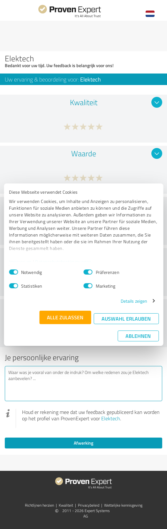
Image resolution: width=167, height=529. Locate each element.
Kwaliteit (66, 505)
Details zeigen (134, 301)
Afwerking (83, 443)
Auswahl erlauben (126, 318)
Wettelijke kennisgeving (123, 505)
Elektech (110, 418)
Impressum (20, 262)
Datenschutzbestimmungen (63, 262)
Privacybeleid (88, 505)
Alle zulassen (65, 317)
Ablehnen (138, 335)
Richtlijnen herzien (39, 505)
